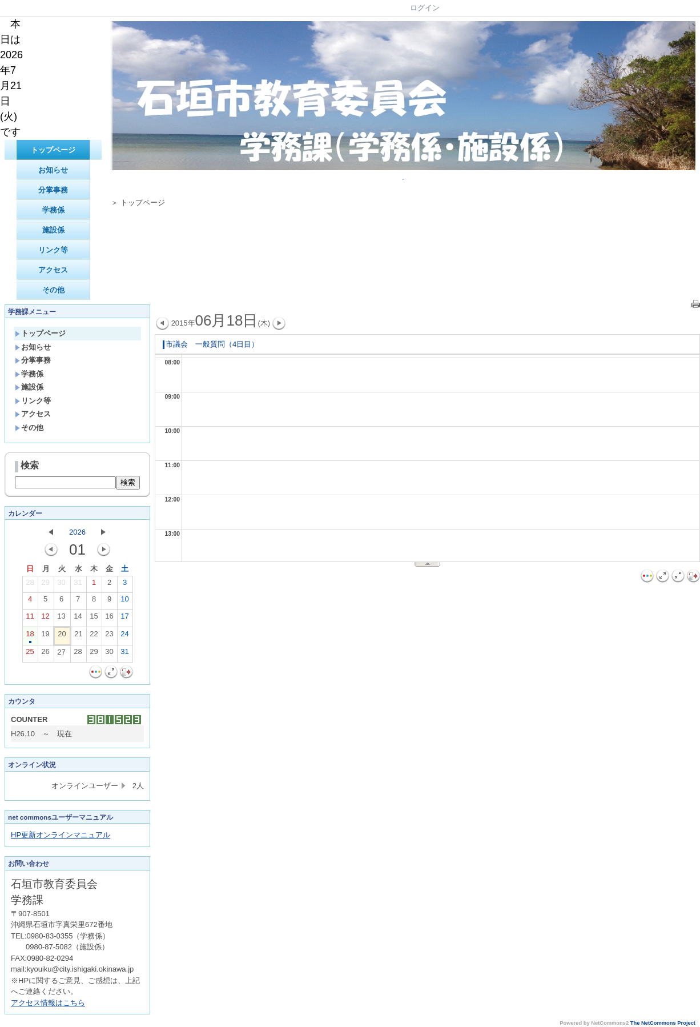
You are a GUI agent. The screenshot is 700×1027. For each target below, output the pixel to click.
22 (94, 636)
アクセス (53, 270)
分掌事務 (53, 190)
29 (45, 585)
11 (30, 618)
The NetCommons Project (662, 1023)
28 (30, 585)
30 (61, 585)
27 (61, 654)
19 (45, 636)
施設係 (53, 230)
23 (109, 636)
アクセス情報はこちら (48, 1002)
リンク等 (53, 250)
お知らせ (53, 170)
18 (30, 636)
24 (124, 636)
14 (78, 618)
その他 (53, 290)
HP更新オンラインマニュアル (60, 835)
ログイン (425, 7)
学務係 (53, 210)
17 (124, 618)
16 (109, 618)
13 (61, 618)
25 (30, 654)
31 (78, 585)
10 (124, 601)
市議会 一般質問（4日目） (211, 344)
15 (94, 618)
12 (45, 618)
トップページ (53, 150)
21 (78, 636)
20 (62, 636)
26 (45, 654)
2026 (77, 532)
